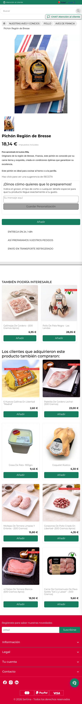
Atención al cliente (14, 2)
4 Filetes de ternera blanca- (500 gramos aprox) (18, 590)
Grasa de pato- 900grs (20, 465)
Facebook (5, 682)
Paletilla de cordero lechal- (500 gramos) (58, 403)
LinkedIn (17, 682)
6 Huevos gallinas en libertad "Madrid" (19, 403)
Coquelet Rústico (61, 465)
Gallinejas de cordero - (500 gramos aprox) (18, 327)
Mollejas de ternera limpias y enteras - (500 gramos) (19, 527)
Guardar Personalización (41, 206)
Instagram (11, 682)
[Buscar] (41, 11)
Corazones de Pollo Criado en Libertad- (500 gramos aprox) (59, 527)
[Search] (78, 11)
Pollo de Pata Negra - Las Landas (56, 327)
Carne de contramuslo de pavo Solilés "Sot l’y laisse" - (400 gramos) (60, 592)
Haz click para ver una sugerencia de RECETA (27, 176)
